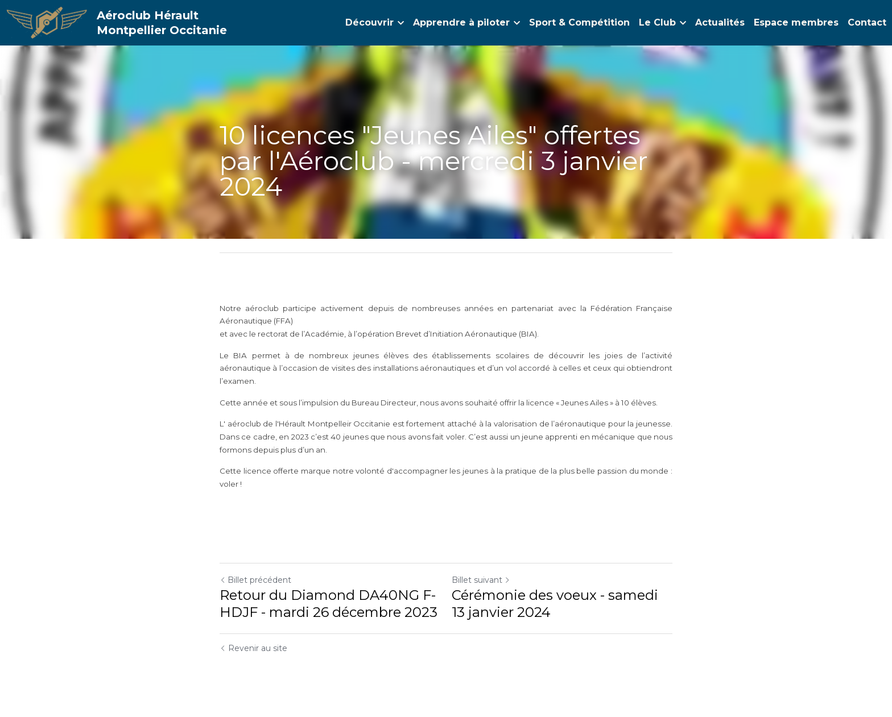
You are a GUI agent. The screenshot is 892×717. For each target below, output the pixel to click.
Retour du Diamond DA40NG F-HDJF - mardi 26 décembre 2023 (328, 603)
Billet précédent (255, 580)
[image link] (47, 22)
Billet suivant (481, 580)
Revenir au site (253, 648)
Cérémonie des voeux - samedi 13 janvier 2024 (555, 603)
